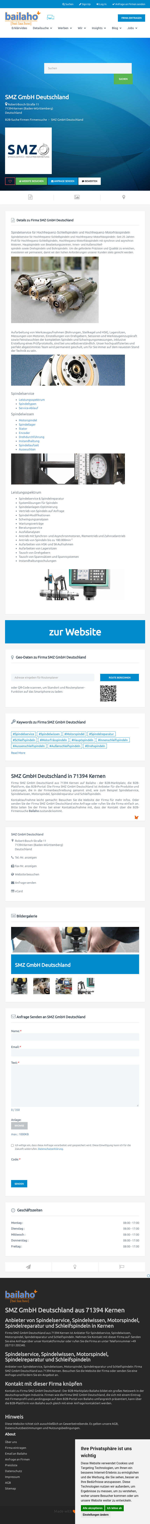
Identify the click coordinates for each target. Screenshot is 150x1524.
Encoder (24, 432)
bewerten (89, 181)
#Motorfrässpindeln (53, 740)
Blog (117, 28)
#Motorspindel (74, 734)
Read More (18, 752)
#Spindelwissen (49, 734)
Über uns (11, 1442)
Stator (23, 428)
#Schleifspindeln (24, 740)
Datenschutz (13, 1471)
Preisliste (11, 1465)
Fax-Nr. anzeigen (26, 866)
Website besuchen (31, 181)
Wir (82, 28)
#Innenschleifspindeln (113, 740)
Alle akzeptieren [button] (93, 1508)
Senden (19, 1184)
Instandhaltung (29, 441)
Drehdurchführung (31, 437)
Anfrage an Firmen (17, 1459)
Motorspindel (28, 420)
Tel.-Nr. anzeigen (26, 857)
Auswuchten (27, 449)
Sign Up (85, 4)
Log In (101, 4)
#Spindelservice (23, 734)
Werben (65, 28)
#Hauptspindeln (82, 740)
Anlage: (16, 1119)
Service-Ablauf (28, 408)
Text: (15, 1062)
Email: (16, 1047)
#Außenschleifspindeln (64, 746)
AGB (8, 1482)
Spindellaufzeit (29, 445)
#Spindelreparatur (101, 734)
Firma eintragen (131, 18)
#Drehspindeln (95, 746)
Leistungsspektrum (32, 399)
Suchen (67, 4)
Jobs (132, 28)
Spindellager (27, 424)
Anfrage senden (62, 181)
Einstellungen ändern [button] (96, 1514)
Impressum (12, 1476)
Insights (99, 28)
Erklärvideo (19, 28)
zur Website (75, 631)
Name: (16, 1031)
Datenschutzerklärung (50, 1148)
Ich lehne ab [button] (114, 1508)
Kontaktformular (53, 1341)
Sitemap (10, 1488)
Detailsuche (42, 28)
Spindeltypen (27, 403)
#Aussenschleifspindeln (29, 746)
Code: (15, 1159)
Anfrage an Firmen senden (128, 4)
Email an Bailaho (16, 1453)
